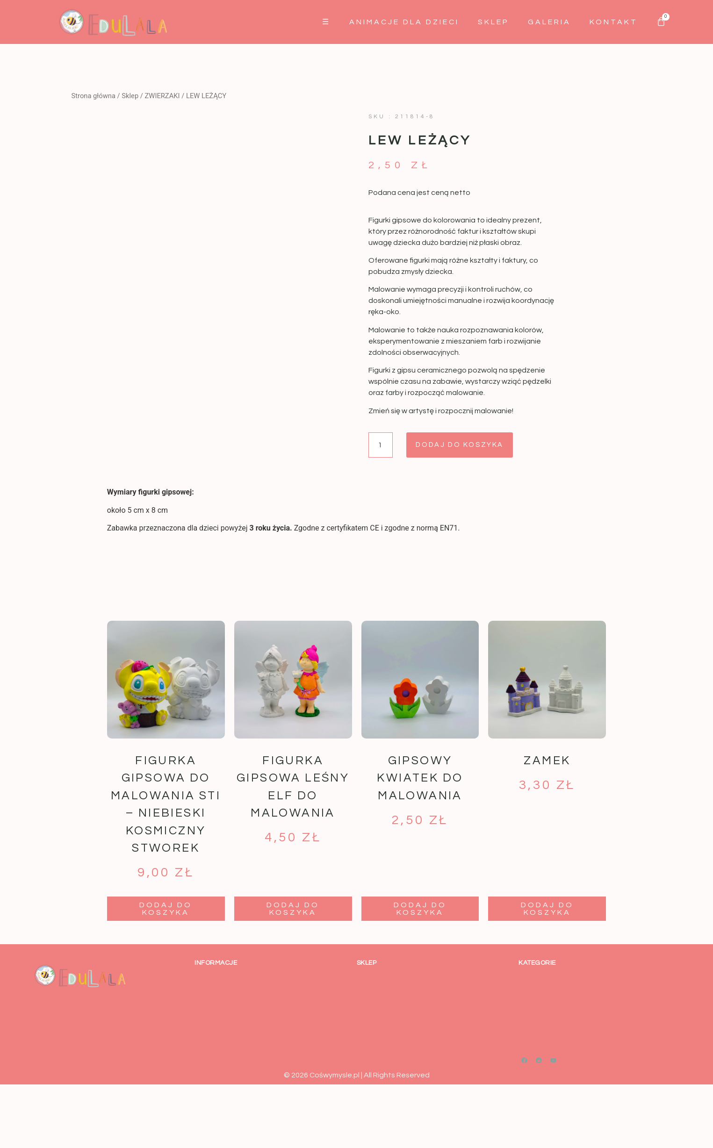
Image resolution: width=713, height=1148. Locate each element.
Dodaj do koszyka (470, 445)
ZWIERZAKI (162, 96)
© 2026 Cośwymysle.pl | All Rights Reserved (357, 1138)
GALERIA (549, 22)
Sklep (493, 22)
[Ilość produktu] (382, 445)
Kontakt (614, 22)
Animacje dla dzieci (404, 22)
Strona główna (93, 96)
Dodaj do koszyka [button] (165, 972)
